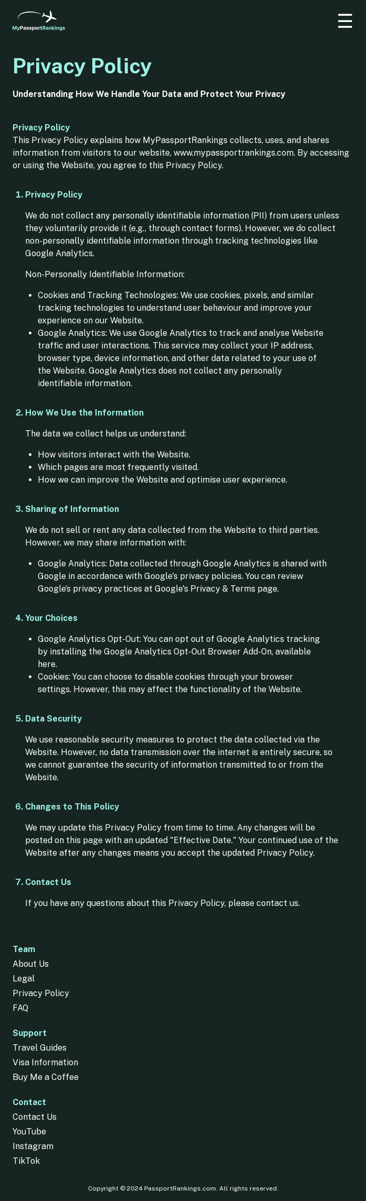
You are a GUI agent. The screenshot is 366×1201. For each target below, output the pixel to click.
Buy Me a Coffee (46, 1077)
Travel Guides (40, 1048)
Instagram (33, 1146)
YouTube (29, 1132)
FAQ (20, 1008)
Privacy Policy (41, 993)
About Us (31, 964)
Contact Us (35, 1117)
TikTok (26, 1161)
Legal (24, 979)
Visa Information (45, 1062)
